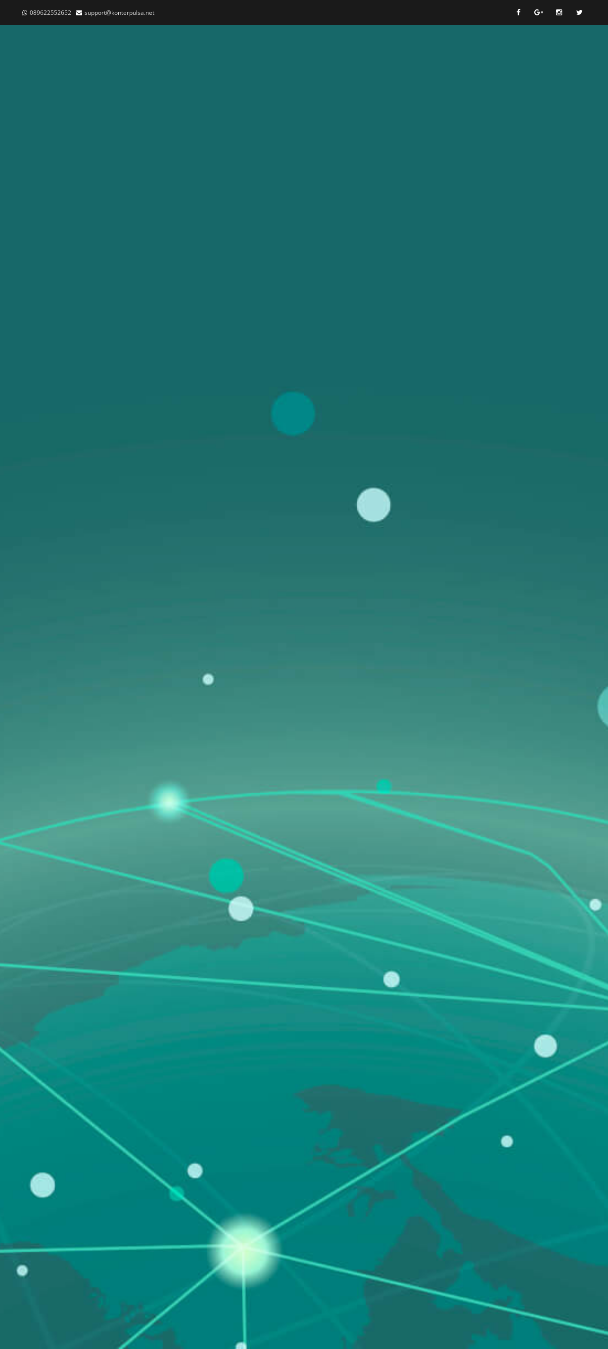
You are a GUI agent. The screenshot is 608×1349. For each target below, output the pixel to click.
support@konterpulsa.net (119, 12)
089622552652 (50, 12)
